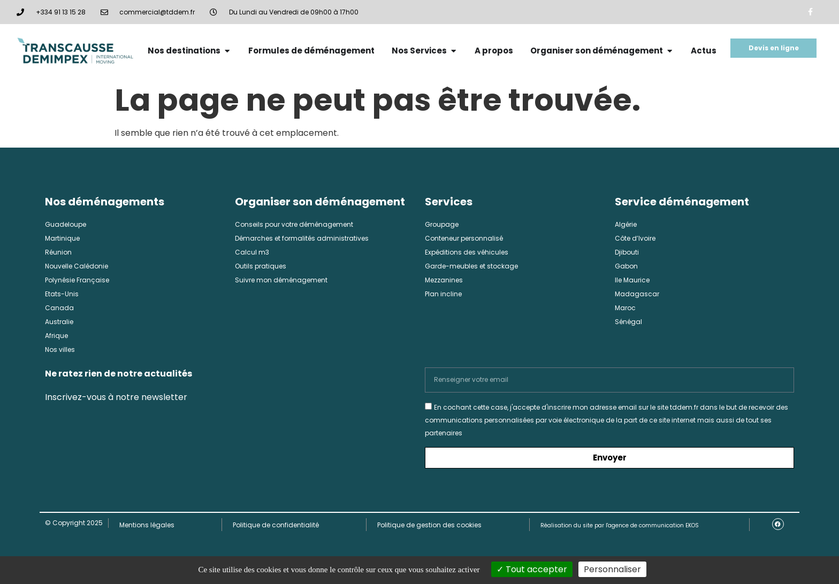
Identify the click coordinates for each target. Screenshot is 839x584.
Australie (59, 321)
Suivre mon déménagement (281, 280)
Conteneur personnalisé (464, 238)
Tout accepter (532, 569)
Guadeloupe (65, 224)
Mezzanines (444, 280)
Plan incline (443, 293)
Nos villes (60, 349)
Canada (59, 307)
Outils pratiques (260, 266)
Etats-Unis (62, 293)
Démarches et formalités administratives (302, 238)
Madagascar (637, 293)
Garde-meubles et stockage (471, 266)
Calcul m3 (252, 252)
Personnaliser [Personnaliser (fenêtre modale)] (612, 569)
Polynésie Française (77, 280)
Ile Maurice (632, 280)
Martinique (62, 238)
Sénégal (628, 321)
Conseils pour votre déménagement (294, 224)
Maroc (625, 307)
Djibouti (627, 252)
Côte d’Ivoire (635, 238)
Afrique (56, 335)
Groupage (442, 224)
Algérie (626, 224)
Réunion (58, 252)
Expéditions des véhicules (466, 252)
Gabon (626, 266)
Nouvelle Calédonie (76, 266)
